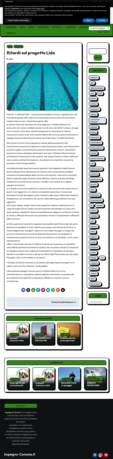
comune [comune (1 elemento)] (93, 114)
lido (11, 59)
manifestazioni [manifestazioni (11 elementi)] (96, 169)
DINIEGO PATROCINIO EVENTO (93, 383)
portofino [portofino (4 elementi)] (93, 216)
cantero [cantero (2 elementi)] (93, 104)
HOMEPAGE (11, 27)
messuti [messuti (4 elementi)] (93, 184)
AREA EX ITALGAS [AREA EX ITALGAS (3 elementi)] (96, 88)
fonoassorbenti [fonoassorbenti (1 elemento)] (96, 148)
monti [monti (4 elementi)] (92, 190)
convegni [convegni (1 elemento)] (93, 127)
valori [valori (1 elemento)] (92, 279)
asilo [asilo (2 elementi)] (92, 93)
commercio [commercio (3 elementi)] (94, 109)
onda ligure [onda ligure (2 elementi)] (94, 195)
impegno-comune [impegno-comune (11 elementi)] (96, 158)
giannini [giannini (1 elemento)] (93, 153)
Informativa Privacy (96, 302)
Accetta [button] (102, 20)
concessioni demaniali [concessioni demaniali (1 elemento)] (94, 121)
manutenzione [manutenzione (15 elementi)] (95, 179)
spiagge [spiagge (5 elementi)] (93, 258)
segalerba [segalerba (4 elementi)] (94, 247)
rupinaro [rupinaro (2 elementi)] (93, 237)
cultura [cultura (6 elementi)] (93, 132)
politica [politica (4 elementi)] (93, 211)
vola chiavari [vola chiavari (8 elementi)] (95, 284)
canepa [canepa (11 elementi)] (93, 98)
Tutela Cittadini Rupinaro (63, 302)
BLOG (22, 27)
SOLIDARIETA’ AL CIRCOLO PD (43, 339)
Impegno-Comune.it (19, 452)
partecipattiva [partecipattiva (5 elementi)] (95, 200)
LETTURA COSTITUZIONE (94, 376)
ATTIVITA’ (57, 27)
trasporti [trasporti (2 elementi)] (93, 263)
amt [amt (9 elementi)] (92, 83)
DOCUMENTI (43, 27)
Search (98, 58)
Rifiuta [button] (88, 20)
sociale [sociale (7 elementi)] (93, 252)
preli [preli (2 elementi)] (92, 221)
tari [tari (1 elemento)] (102, 258)
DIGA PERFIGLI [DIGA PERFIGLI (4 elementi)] (95, 143)
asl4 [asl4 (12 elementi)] (100, 93)
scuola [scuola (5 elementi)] (92, 242)
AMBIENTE (15, 377)
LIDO (10, 46)
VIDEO (31, 27)
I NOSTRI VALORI (86, 27)
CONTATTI (10, 33)
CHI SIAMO (71, 27)
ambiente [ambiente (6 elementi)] (94, 77)
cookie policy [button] (40, 8)
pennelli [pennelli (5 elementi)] (100, 205)
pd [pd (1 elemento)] (91, 205)
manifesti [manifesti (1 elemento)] (94, 174)
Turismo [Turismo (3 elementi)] (93, 273)
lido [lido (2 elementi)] (92, 163)
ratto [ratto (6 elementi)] (92, 231)
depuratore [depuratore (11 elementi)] (94, 137)
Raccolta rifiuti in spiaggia (68, 382)
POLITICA (18, 46)
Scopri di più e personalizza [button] (18, 20)
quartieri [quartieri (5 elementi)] (93, 226)
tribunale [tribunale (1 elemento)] (93, 268)
